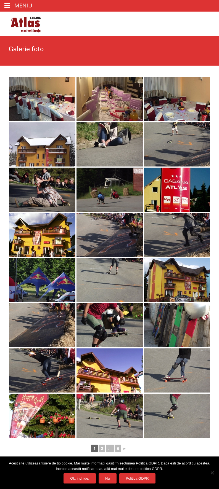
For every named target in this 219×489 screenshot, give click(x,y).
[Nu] (212, 472)
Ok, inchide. (79, 478)
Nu (107, 478)
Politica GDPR (137, 478)
